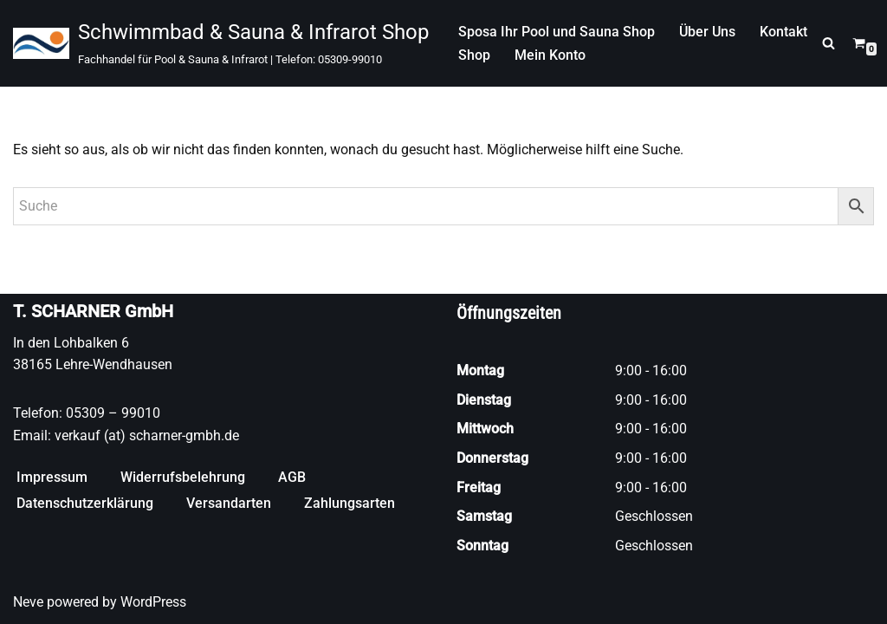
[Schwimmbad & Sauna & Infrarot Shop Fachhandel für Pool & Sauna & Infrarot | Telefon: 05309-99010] (221, 43)
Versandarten (228, 503)
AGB (292, 477)
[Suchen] (828, 42)
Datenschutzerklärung (84, 503)
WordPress (153, 602)
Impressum (51, 477)
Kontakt (783, 31)
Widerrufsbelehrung (182, 477)
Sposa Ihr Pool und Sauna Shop (556, 31)
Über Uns (707, 31)
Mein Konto (550, 55)
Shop (474, 55)
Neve (28, 602)
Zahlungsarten (349, 503)
